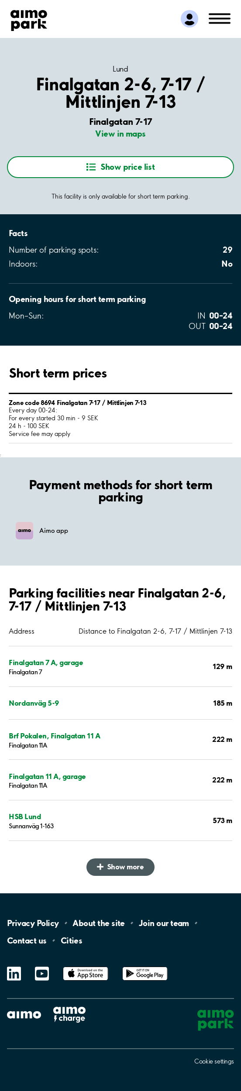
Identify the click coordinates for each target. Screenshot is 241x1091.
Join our (164, 923)
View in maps (120, 133)
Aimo (69, 1006)
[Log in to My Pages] (189, 19)
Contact (27, 940)
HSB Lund (25, 816)
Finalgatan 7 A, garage (46, 662)
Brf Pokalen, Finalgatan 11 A (54, 735)
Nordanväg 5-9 (34, 702)
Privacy (33, 923)
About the (98, 923)
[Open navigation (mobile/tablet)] (220, 18)
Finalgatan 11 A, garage (47, 776)
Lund (120, 69)
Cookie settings (214, 1061)
